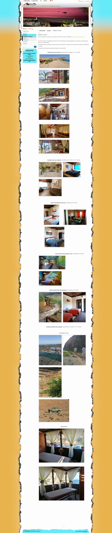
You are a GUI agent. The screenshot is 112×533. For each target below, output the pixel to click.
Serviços (49, 30)
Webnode (85, 531)
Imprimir (45, 0)
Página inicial (42, 30)
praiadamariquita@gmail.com (78, 36)
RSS (40, 0)
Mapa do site (35, 0)
